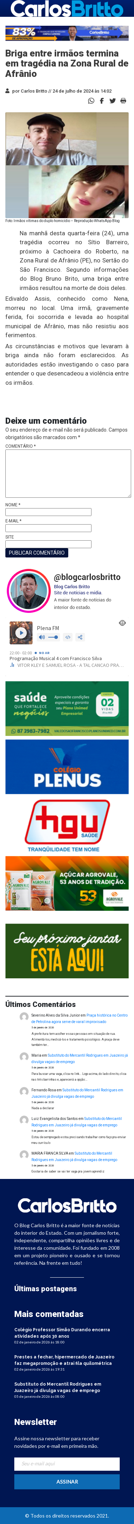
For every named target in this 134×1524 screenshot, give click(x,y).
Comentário (20, 446)
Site (9, 537)
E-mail (13, 520)
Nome (12, 504)
